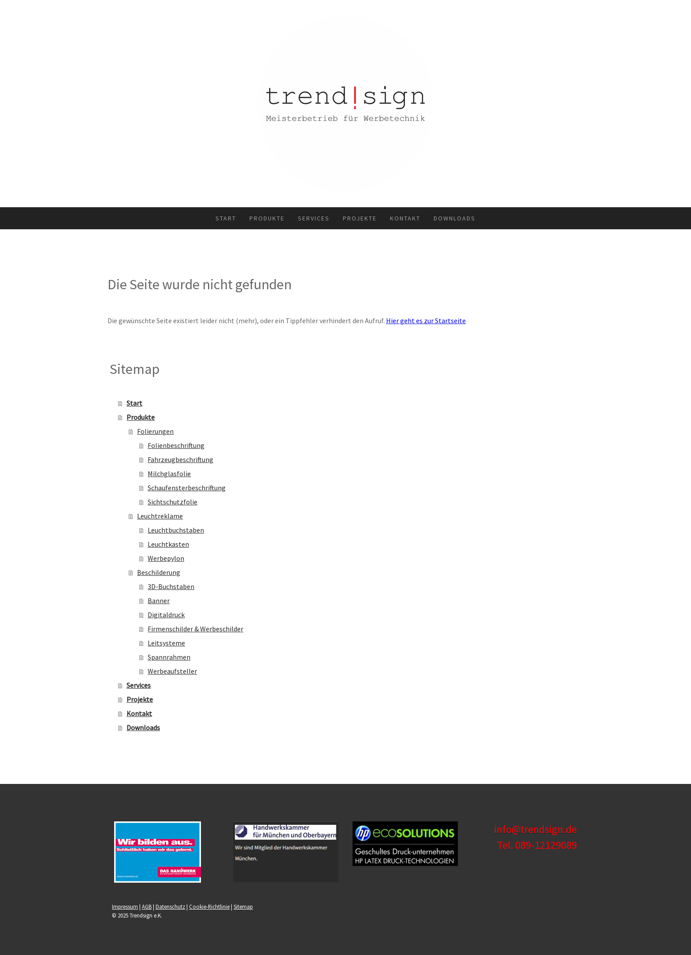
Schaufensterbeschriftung (187, 487)
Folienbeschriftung (176, 445)
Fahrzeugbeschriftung (180, 459)
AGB (147, 906)
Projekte (360, 218)
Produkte (267, 218)
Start (225, 218)
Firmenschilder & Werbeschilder (195, 628)
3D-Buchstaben (171, 586)
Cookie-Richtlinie (209, 906)
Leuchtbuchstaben (176, 530)
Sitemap (243, 906)
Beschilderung (158, 572)
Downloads (455, 218)
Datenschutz (170, 906)
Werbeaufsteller (172, 671)
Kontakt (405, 218)
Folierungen (155, 431)
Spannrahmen (169, 657)
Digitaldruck (166, 614)
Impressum (125, 906)
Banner (159, 600)
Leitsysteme (166, 642)
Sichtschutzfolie (172, 501)
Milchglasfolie (169, 473)
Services (314, 218)
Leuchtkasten (168, 544)
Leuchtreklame (160, 515)
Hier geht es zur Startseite (426, 320)
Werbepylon (166, 558)
